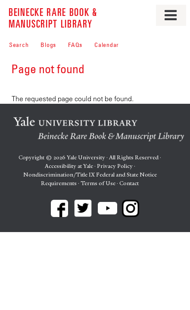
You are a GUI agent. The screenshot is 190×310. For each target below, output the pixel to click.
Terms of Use (98, 183)
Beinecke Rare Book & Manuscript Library (53, 17)
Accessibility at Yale (69, 166)
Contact (129, 183)
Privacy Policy (115, 166)
